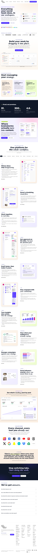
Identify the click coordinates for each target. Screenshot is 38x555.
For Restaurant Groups (23, 534)
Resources (18, 1)
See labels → (3, 363)
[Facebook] (29, 550)
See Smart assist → (3, 277)
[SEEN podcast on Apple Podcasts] (29, 552)
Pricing (22, 1)
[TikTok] (34, 550)
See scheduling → (22, 204)
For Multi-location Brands (23, 531)
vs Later (28, 532)
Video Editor (18, 543)
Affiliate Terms (18, 551)
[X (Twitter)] (30, 550)
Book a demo (26, 1)
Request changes (16, 256)
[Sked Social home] (3, 2)
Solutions (10, 1)
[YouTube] (36, 550)
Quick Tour (34, 536)
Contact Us (34, 530)
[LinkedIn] (32, 550)
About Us (34, 529)
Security (34, 544)
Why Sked (14, 1)
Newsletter (34, 537)
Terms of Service (18, 550)
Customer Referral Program (34, 542)
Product (7, 1)
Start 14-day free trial (33, 1)
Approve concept (13, 256)
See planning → (4, 137)
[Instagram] (27, 550)
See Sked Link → (22, 384)
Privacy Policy (23, 550)
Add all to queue (5, 63)
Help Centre (34, 545)
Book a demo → (11, 137)
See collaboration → (4, 226)
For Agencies (23, 526)
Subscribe (12, 534)
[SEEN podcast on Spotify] (27, 552)
